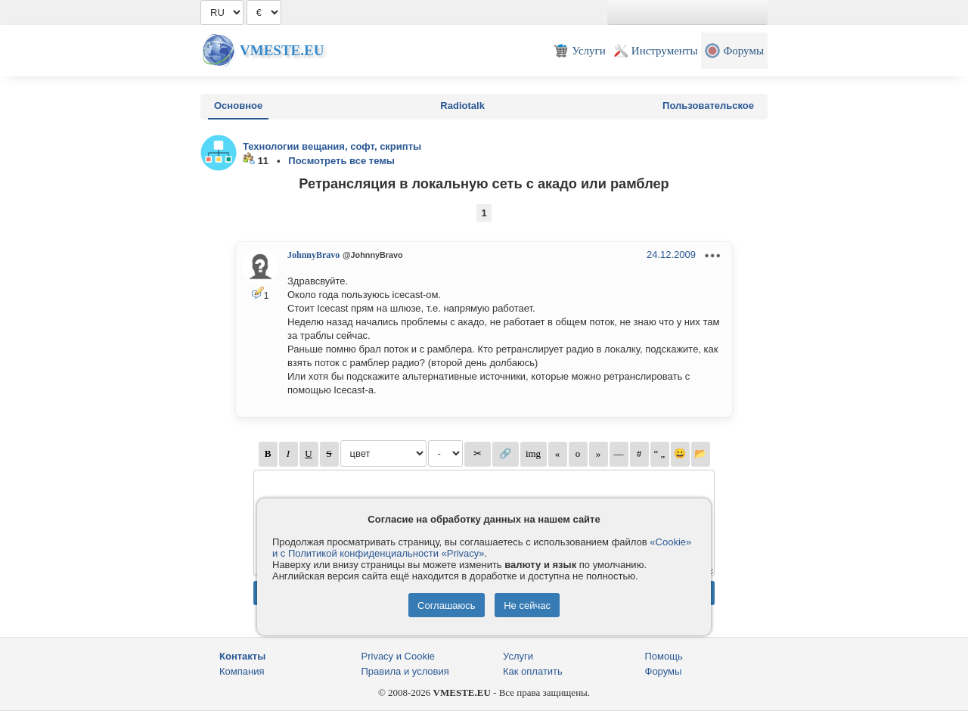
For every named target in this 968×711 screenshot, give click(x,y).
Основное (238, 105)
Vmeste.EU (282, 50)
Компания (242, 671)
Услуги (518, 656)
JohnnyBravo (313, 255)
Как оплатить (533, 671)
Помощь (664, 656)
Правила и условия (405, 671)
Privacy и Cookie (398, 656)
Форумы (663, 671)
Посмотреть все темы (341, 160)
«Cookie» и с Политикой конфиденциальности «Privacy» (481, 547)
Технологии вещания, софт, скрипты (332, 146)
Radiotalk (462, 105)
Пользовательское (708, 105)
